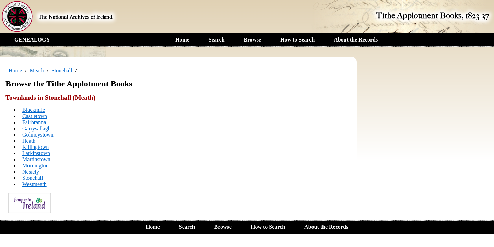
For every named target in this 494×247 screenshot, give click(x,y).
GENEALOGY (32, 40)
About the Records (356, 40)
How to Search (297, 40)
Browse (252, 40)
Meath (37, 70)
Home (182, 40)
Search (217, 40)
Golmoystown (38, 135)
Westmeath (34, 184)
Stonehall (61, 70)
